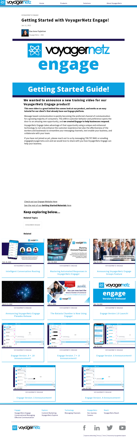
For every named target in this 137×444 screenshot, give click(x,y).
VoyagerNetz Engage (23, 418)
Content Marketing (49, 418)
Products (63, 3)
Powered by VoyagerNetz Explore (117, 441)
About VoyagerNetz (114, 3)
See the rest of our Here (47, 205)
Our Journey (92, 418)
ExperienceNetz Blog (90, 441)
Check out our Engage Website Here (40, 201)
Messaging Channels (72, 418)
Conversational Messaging (25, 420)
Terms (104, 441)
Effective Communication (24, 423)
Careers (90, 420)
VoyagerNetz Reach (111, 418)
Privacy (99, 441)
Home (41, 3)
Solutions (87, 3)
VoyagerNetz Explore (50, 420)
